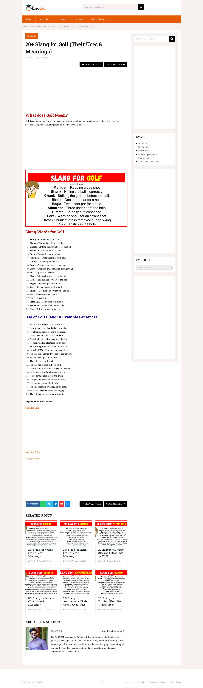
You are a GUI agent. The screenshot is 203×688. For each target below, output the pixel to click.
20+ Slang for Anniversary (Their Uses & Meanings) (75, 601)
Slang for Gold (32, 408)
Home (28, 19)
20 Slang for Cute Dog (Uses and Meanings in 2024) (111, 553)
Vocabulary (45, 19)
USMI (29, 58)
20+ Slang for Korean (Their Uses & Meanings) (40, 553)
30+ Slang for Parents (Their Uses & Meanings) (41, 601)
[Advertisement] (76, 90)
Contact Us (143, 147)
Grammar (62, 19)
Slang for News (32, 458)
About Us (142, 143)
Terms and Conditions (148, 161)
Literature (79, 19)
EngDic (25, 682)
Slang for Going (32, 452)
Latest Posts (143, 150)
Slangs (33, 36)
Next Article (115, 64)
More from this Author (113, 631)
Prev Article (91, 64)
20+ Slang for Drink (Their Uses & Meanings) (75, 553)
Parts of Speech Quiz (148, 154)
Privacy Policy (145, 158)
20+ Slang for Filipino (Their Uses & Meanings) (110, 601)
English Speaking (99, 19)
